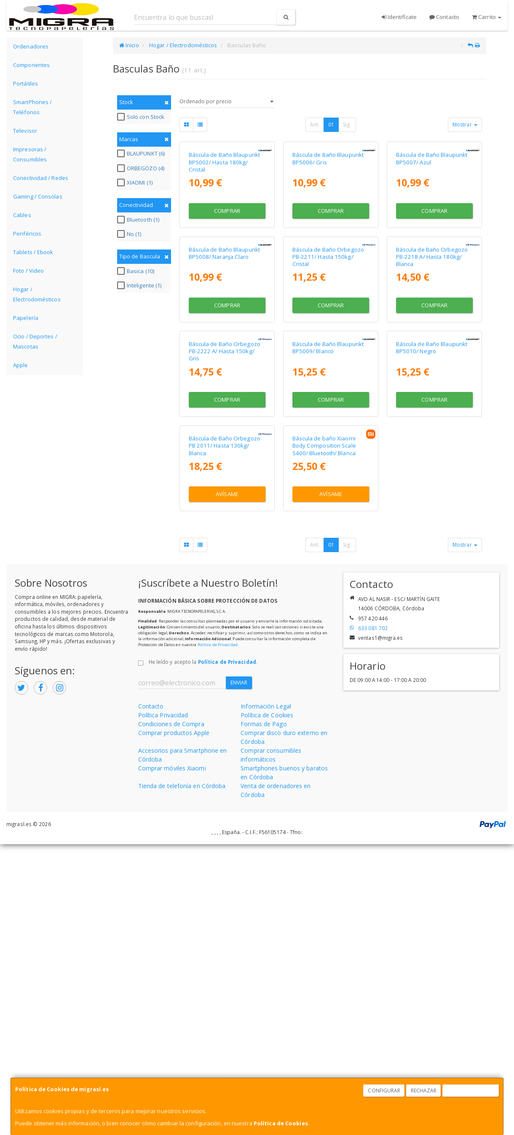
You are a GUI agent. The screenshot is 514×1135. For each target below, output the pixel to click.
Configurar (384, 1090)
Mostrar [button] (464, 124)
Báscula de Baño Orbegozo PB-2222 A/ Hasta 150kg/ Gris (224, 569)
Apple (20, 365)
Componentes (31, 65)
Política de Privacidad (218, 935)
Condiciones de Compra (171, 1014)
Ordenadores (30, 46)
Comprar (227, 283)
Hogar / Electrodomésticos (37, 294)
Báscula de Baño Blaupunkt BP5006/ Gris (328, 231)
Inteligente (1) (140, 285)
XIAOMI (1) (136, 182)
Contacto (444, 17)
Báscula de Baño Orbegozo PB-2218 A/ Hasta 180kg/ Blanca (432, 402)
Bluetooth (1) (139, 219)
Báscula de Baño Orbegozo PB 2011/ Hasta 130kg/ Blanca (224, 736)
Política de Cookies (281, 1123)
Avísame (227, 785)
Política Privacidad (163, 1005)
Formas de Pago (263, 1014)
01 (331, 124)
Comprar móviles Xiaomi (172, 1059)
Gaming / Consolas (37, 196)
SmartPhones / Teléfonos (32, 107)
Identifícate (399, 17)
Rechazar (424, 1090)
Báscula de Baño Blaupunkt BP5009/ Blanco (328, 565)
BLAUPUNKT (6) (142, 153)
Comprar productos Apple (173, 1023)
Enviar (239, 973)
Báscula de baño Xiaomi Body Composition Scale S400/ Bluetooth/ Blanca (324, 736)
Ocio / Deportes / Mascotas (35, 341)
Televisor (25, 130)
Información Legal (266, 997)
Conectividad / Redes (40, 178)
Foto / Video (28, 270)
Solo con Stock (141, 117)
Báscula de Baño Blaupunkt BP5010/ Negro (432, 565)
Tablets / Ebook (33, 252)
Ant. (314, 124)
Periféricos (27, 233)
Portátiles (25, 83)
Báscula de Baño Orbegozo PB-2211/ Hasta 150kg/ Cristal (328, 402)
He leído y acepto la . (203, 952)
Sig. (347, 124)
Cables (22, 215)
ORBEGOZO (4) (141, 168)
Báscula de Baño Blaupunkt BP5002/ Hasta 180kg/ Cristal (224, 235)
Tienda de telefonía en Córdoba (182, 1076)
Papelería (25, 318)
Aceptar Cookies (471, 1090)
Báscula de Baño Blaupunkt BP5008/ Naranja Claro (224, 398)
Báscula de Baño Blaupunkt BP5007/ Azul (432, 231)
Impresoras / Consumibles (30, 154)
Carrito (486, 17)
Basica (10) (136, 271)
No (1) (130, 234)
